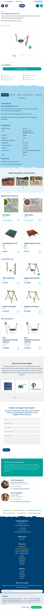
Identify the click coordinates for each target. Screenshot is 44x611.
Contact (22, 578)
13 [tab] (27, 397)
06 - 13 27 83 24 (17, 486)
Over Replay (22, 574)
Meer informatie (5, 25)
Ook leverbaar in (22, 98)
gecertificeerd (10, 79)
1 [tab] (20, 187)
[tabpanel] (8, 181)
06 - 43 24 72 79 (17, 499)
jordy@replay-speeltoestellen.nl (21, 488)
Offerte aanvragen (22, 68)
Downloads (19, 94)
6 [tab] (18, 397)
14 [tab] (28, 397)
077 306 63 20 (38, 1)
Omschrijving (5, 94)
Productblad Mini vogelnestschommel (12, 164)
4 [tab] (24, 187)
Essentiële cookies (25, 607)
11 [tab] (24, 397)
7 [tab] (19, 397)
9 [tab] (22, 397)
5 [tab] (17, 397)
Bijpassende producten (28, 94)
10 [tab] (23, 397)
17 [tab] (32, 397)
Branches (22, 573)
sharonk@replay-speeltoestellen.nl (22, 501)
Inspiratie (22, 576)
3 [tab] (14, 397)
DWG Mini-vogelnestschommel (11, 161)
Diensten (22, 571)
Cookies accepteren (36, 607)
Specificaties (12, 94)
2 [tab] (21, 187)
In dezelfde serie (38, 94)
